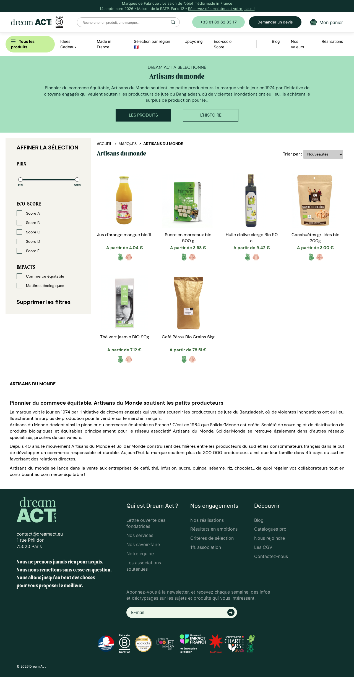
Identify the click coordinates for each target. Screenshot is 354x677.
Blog (259, 520)
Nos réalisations (207, 520)
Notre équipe (140, 553)
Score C (28, 232)
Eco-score (29, 204)
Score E (28, 251)
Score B (28, 222)
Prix (21, 163)
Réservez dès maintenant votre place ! (221, 8)
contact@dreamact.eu (40, 534)
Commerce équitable (40, 276)
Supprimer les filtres (44, 301)
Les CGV (263, 547)
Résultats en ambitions (214, 529)
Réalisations (332, 41)
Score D (28, 241)
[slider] (20, 179)
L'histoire (211, 115)
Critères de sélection (212, 538)
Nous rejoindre (269, 538)
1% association (205, 547)
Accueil (104, 143)
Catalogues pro (270, 529)
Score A (28, 213)
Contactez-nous (271, 556)
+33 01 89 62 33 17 (218, 22)
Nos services (139, 535)
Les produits (143, 115)
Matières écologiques (40, 285)
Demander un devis (275, 22)
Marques (128, 143)
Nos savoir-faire (143, 544)
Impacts (26, 267)
